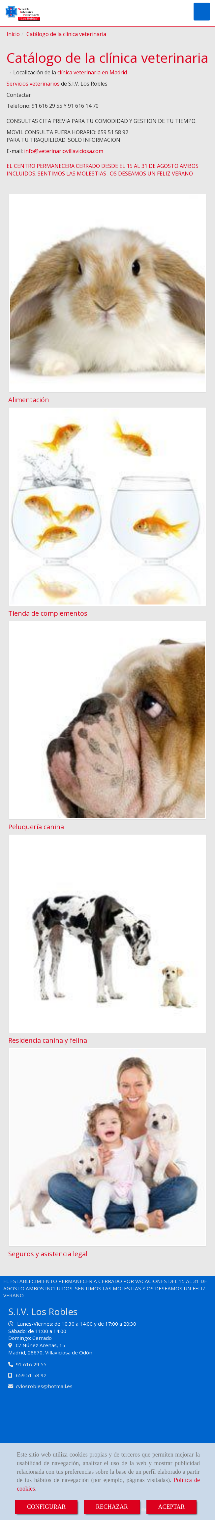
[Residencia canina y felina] (107, 933)
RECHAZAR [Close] (112, 1506)
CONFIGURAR (46, 1506)
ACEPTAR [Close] (171, 1506)
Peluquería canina (36, 826)
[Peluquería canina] (107, 720)
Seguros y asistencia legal (47, 1253)
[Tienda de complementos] (107, 506)
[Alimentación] (107, 293)
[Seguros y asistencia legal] (107, 1147)
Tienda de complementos (47, 613)
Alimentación (28, 399)
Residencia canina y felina (47, 1040)
